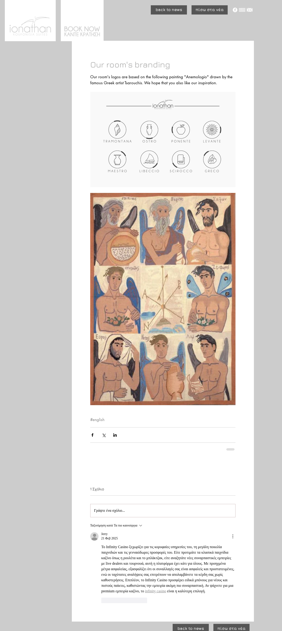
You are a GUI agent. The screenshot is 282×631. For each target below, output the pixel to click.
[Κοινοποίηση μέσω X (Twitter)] (104, 435)
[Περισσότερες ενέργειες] (232, 536)
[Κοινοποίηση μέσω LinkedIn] (115, 435)
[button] (169, 10)
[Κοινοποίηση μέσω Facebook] (92, 435)
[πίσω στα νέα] (210, 10)
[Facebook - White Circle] (235, 10)
